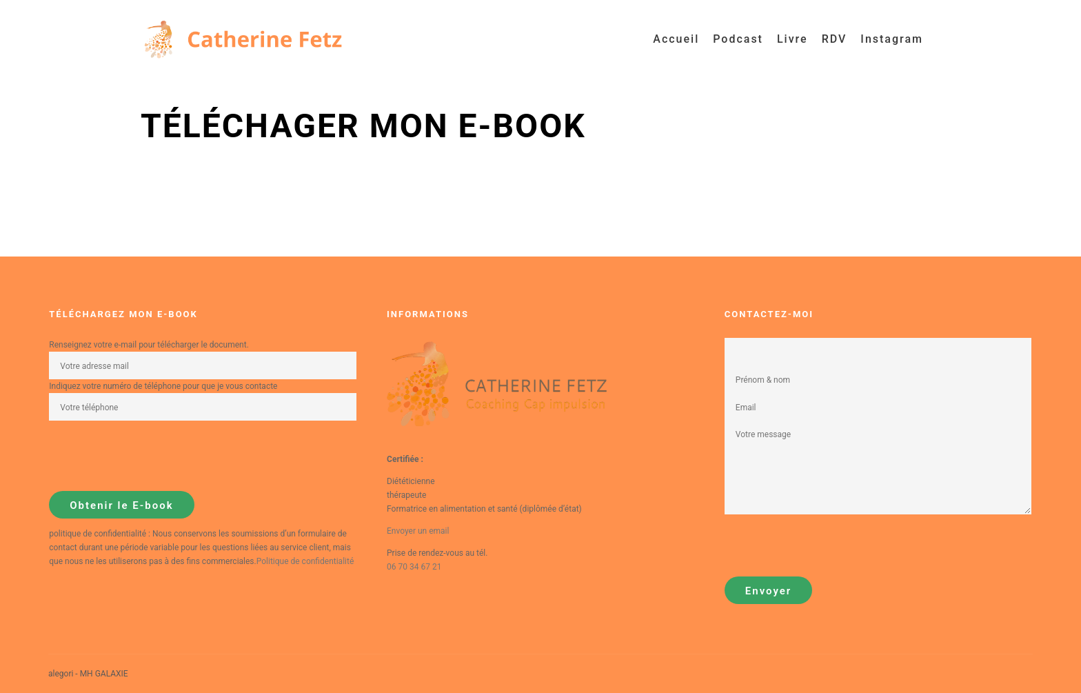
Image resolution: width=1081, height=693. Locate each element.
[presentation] (154, 456)
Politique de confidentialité (305, 561)
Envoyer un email (418, 531)
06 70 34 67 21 (414, 567)
